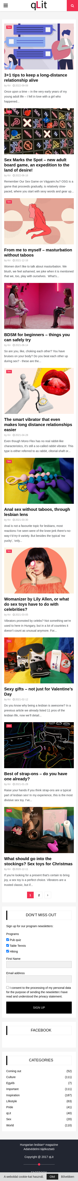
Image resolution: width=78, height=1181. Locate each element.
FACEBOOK (41, 1030)
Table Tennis (16, 945)
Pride (9, 1107)
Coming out (13, 1071)
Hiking (12, 951)
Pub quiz (13, 940)
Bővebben (67, 1176)
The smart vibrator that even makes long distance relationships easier (38, 424)
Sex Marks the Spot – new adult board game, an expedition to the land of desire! (36, 165)
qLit (8, 1113)
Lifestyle (11, 1101)
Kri (9, 85)
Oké (52, 1176)
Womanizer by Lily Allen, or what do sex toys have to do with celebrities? (36, 604)
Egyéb (10, 1083)
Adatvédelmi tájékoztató (39, 1149)
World (10, 1125)
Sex (9, 27)
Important (12, 1089)
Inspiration (13, 1095)
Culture (11, 1077)
